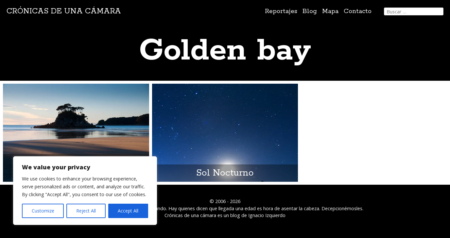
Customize (43, 211)
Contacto (358, 11)
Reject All (86, 211)
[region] (85, 190)
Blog (310, 11)
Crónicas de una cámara (64, 11)
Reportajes (281, 11)
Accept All (128, 211)
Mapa (330, 11)
